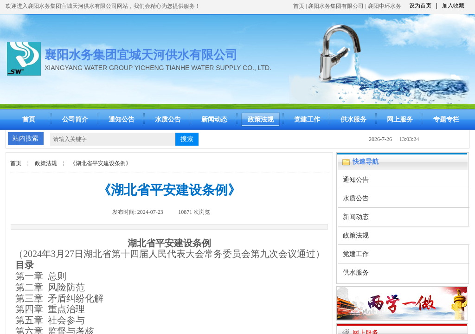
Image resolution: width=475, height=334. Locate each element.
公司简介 (75, 119)
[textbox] (112, 139)
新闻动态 (214, 119)
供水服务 (353, 119)
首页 (298, 6)
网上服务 (400, 119)
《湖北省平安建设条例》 (100, 163)
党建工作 (307, 119)
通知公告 (122, 119)
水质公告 (168, 119)
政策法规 (261, 119)
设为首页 (420, 5)
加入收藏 (453, 5)
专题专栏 (446, 119)
